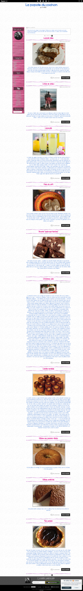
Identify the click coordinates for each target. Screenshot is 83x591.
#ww (20, 105)
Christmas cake (48, 279)
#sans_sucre (18, 104)
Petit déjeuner (16, 76)
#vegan (16, 105)
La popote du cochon (41, 4)
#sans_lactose (18, 102)
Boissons (15, 63)
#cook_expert (18, 96)
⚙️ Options (76, 587)
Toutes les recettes (17, 61)
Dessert (15, 82)
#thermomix (18, 99)
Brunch (15, 85)
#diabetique (18, 101)
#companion (18, 93)
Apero (15, 83)
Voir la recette (65, 78)
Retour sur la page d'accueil (31, 27)
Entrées (15, 64)
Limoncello (48, 128)
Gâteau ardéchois (48, 479)
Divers (15, 68)
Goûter (15, 77)
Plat (14, 80)
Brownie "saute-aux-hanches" (48, 231)
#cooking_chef (18, 95)
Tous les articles (17, 70)
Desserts (15, 67)
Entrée (15, 79)
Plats (15, 66)
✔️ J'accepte (66, 587)
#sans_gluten (18, 91)
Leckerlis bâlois (48, 38)
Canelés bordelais (48, 369)
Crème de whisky (48, 84)
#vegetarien (18, 92)
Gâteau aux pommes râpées (48, 438)
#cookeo (18, 100)
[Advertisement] (41, 18)
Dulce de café (48, 184)
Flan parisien (48, 521)
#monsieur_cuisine (18, 97)
